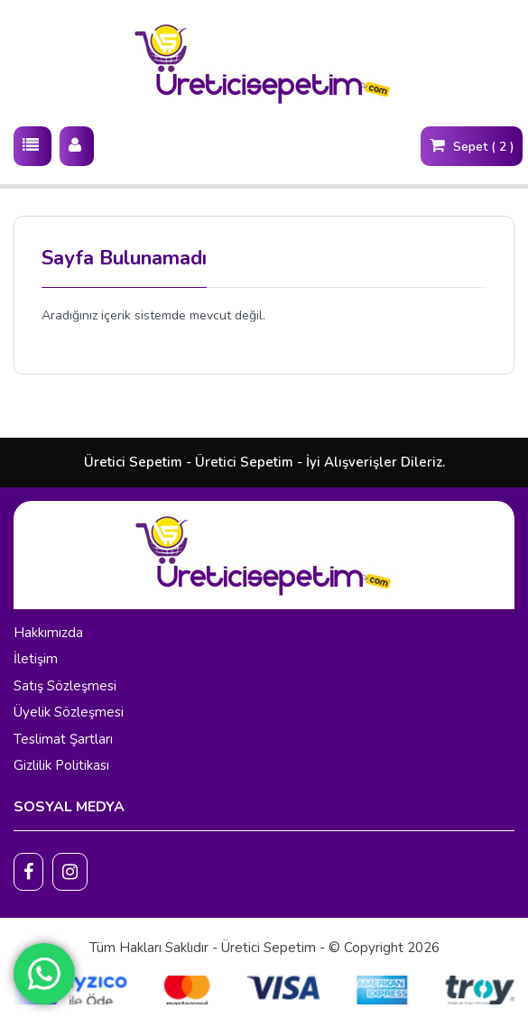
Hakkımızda (48, 633)
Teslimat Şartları (63, 739)
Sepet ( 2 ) (471, 145)
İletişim (36, 659)
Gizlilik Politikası (61, 765)
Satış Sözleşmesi (65, 686)
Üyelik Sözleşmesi (69, 712)
